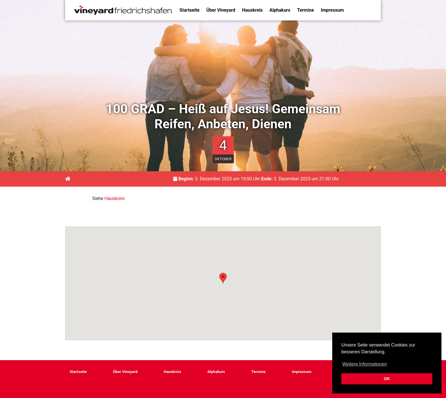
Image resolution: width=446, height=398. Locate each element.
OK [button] (387, 378)
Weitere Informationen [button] (364, 364)
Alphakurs (279, 10)
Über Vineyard (221, 10)
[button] (223, 278)
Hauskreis (252, 10)
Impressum (332, 10)
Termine (305, 10)
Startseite (189, 10)
